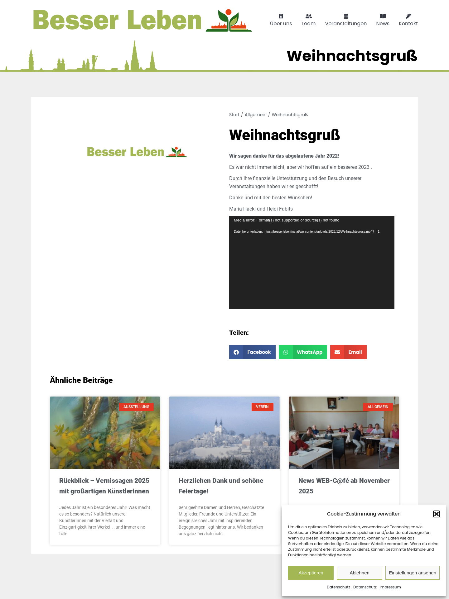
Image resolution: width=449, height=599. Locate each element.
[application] (311, 262)
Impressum (390, 587)
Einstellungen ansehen (412, 572)
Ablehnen (359, 572)
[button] (436, 514)
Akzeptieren (310, 572)
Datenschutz (338, 587)
